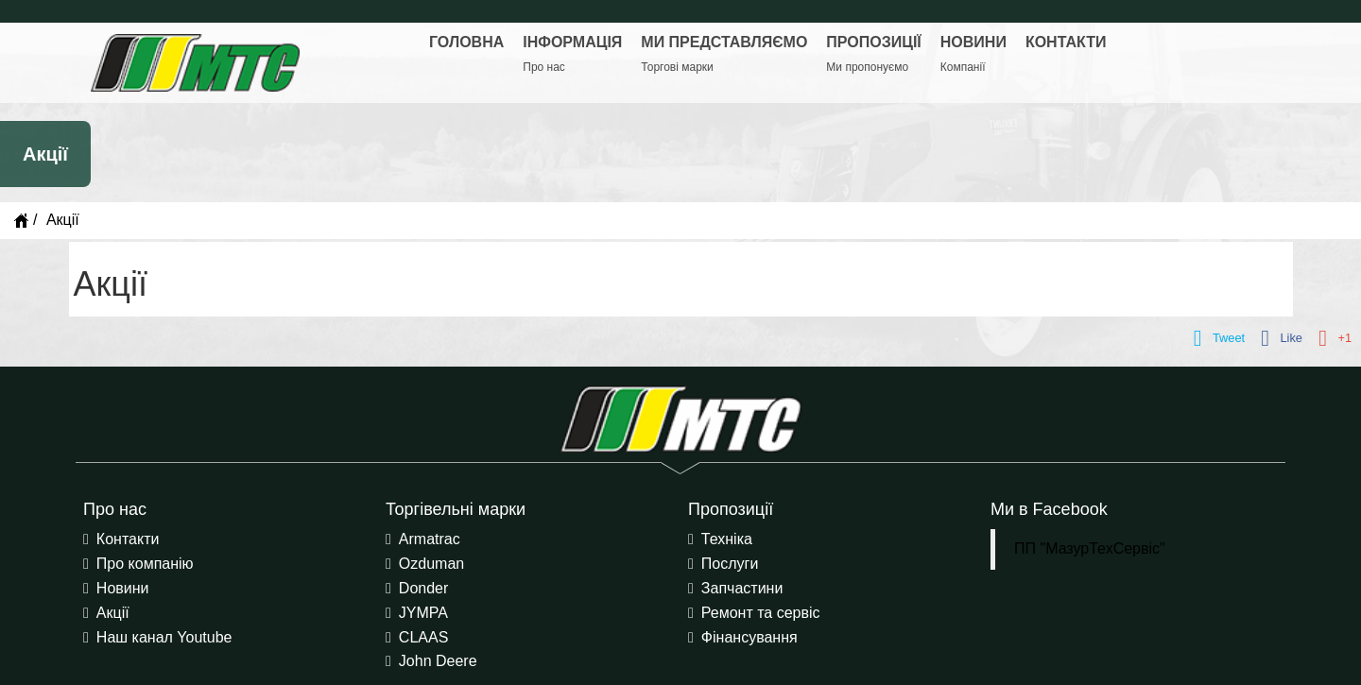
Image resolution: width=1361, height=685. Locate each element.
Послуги (730, 564)
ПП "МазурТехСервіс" (1089, 548)
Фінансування (749, 637)
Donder (423, 588)
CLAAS (423, 637)
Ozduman (431, 564)
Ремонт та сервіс (760, 613)
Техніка (726, 539)
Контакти (128, 539)
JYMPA (423, 613)
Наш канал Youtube (164, 637)
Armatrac (429, 539)
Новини (122, 588)
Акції (112, 613)
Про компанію (145, 564)
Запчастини (742, 588)
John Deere (438, 661)
